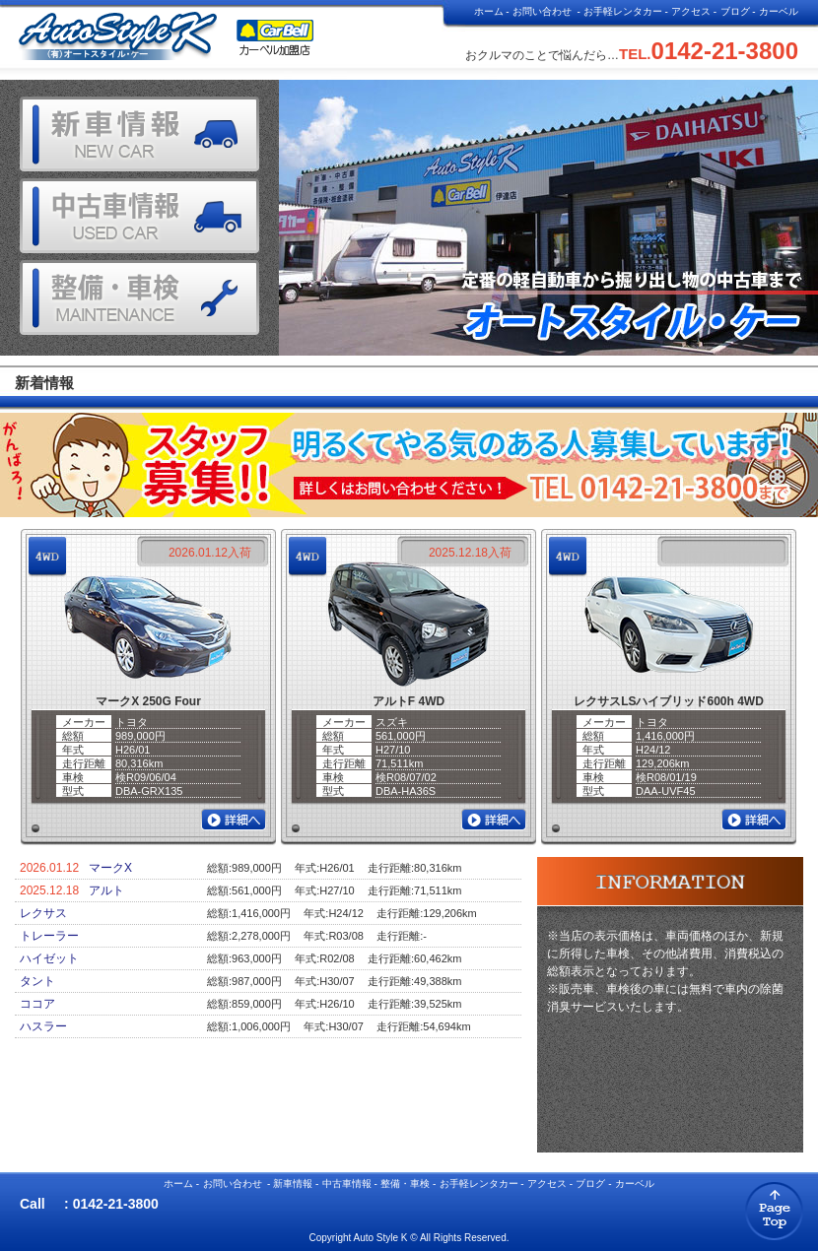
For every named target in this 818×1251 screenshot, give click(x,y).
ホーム (489, 11)
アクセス (691, 11)
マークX (110, 868)
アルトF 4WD (408, 701)
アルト (106, 890)
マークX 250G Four (148, 701)
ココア (37, 1004)
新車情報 (292, 1183)
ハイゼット (49, 958)
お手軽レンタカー (622, 11)
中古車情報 (347, 1183)
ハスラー (43, 1026)
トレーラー (49, 936)
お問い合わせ (542, 11)
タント (37, 981)
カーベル (778, 11)
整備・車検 (405, 1183)
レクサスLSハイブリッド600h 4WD (669, 701)
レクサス (43, 913)
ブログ (735, 11)
